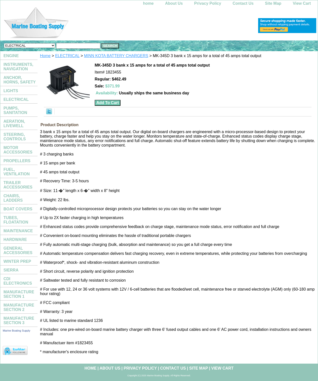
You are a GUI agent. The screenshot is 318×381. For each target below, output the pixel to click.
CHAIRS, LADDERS (13, 198)
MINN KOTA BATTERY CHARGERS (116, 56)
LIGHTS (10, 91)
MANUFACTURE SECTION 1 (18, 294)
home (148, 3)
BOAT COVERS (17, 209)
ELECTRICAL (67, 56)
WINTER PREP (17, 261)
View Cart (302, 3)
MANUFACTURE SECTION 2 (18, 307)
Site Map (273, 3)
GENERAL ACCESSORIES (17, 250)
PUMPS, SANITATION (15, 110)
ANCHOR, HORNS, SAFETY (19, 80)
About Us (174, 3)
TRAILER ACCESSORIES (17, 185)
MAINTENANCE (18, 231)
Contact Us (243, 3)
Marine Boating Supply (16, 330)
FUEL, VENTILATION (16, 171)
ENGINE (11, 56)
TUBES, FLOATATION (15, 220)
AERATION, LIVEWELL (14, 123)
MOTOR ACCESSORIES (17, 150)
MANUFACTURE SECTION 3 (18, 320)
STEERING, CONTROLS (14, 136)
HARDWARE (15, 239)
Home (45, 56)
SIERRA (10, 270)
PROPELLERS (16, 161)
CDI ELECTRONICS (17, 281)
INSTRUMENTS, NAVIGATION (18, 66)
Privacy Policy (207, 3)
